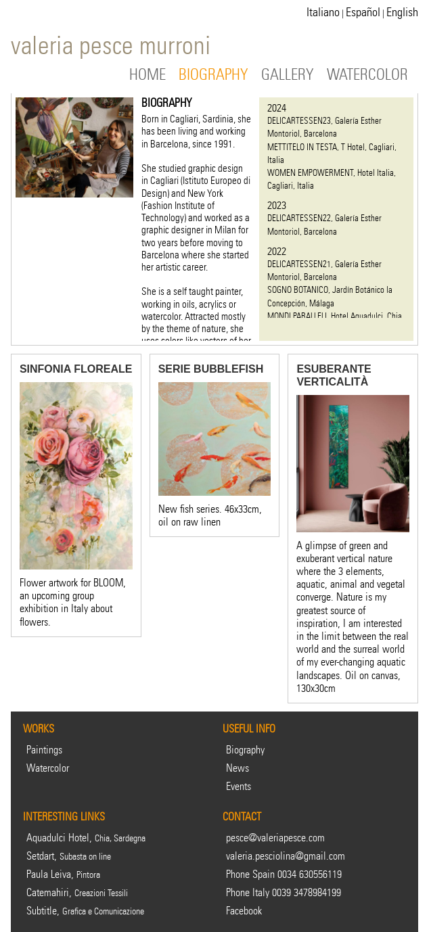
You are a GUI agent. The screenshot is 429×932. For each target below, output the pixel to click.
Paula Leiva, (63, 874)
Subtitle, (85, 910)
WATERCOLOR (367, 74)
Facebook (244, 910)
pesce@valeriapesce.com (275, 837)
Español (363, 12)
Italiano (323, 12)
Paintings (44, 749)
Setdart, (68, 855)
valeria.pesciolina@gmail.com (285, 855)
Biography (245, 749)
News (237, 768)
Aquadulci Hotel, (85, 837)
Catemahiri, (77, 892)
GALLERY (287, 74)
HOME (147, 74)
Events (238, 786)
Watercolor (47, 768)
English (402, 12)
